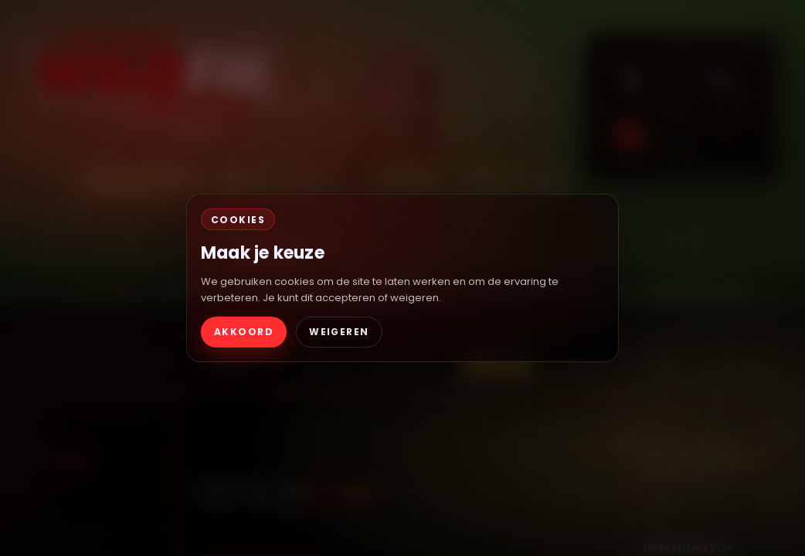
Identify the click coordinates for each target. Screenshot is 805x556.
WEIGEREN (339, 331)
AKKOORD (243, 331)
